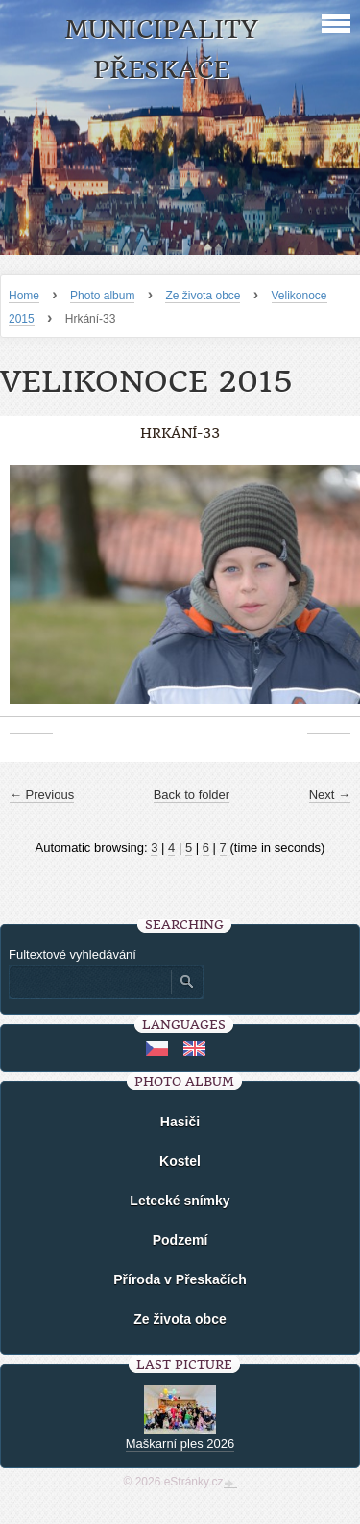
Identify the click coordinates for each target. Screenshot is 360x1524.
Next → (329, 795)
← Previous (42, 795)
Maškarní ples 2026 (180, 1443)
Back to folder (192, 795)
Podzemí (180, 1240)
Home (24, 295)
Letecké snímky (179, 1200)
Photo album (102, 295)
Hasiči (180, 1121)
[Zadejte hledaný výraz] (89, 982)
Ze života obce (202, 295)
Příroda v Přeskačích (180, 1279)
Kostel (180, 1161)
